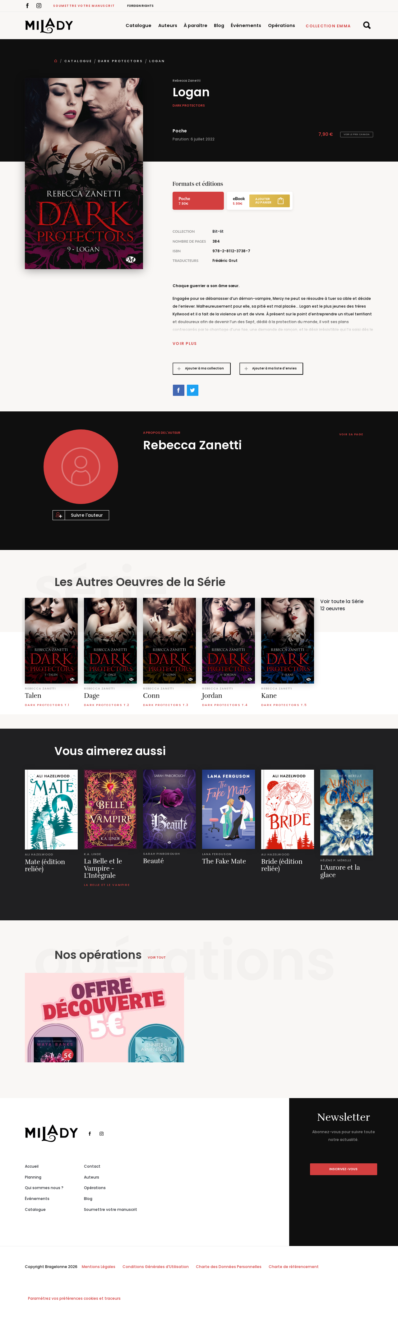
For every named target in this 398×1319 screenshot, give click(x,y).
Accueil (32, 1166)
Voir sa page (350, 434)
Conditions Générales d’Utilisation (156, 1266)
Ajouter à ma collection (198, 368)
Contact (92, 1166)
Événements (246, 25)
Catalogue (138, 25)
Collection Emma (328, 26)
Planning (33, 1176)
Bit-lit (218, 231)
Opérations (281, 25)
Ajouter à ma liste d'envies (268, 368)
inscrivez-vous (343, 1168)
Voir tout (157, 957)
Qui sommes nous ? (44, 1187)
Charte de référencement (294, 1266)
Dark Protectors (120, 61)
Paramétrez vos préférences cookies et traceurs (74, 1298)
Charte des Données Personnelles (228, 1266)
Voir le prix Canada (357, 134)
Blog (219, 25)
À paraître (195, 25)
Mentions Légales (98, 1266)
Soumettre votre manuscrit (84, 6)
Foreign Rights (140, 6)
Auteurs (167, 25)
